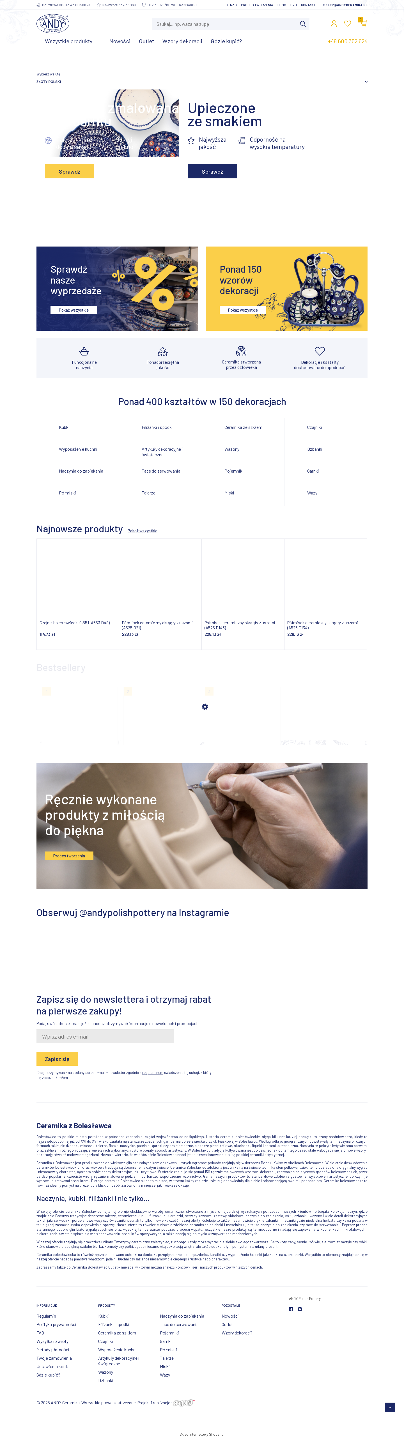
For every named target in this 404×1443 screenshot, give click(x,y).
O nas (232, 5)
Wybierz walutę (48, 74)
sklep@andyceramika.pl (345, 5)
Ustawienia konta (53, 1370)
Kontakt (308, 5)
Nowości (230, 1320)
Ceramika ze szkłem (243, 427)
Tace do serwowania (161, 470)
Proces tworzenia (257, 5)
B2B (293, 5)
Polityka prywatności (56, 1328)
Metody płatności (52, 1354)
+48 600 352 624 (348, 41)
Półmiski (67, 492)
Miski (229, 492)
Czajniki (314, 427)
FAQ (40, 1337)
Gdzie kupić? (48, 1379)
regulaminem (152, 1077)
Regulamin (46, 1320)
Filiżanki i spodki (157, 427)
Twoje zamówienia (54, 1362)
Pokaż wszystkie (74, 309)
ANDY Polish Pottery (305, 1303)
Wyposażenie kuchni (78, 449)
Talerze (148, 492)
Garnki (313, 470)
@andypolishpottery (122, 916)
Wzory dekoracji (237, 1337)
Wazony (231, 449)
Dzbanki (314, 449)
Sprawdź (69, 171)
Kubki (64, 427)
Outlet (227, 1328)
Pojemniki (234, 470)
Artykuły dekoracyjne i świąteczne (162, 451)
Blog (281, 5)
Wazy (312, 492)
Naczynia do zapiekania (81, 470)
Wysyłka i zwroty (52, 1345)
